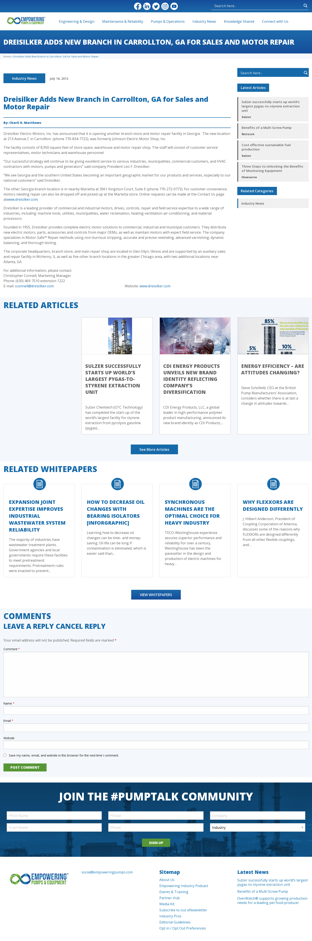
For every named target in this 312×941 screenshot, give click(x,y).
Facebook (137, 6)
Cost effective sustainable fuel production (266, 147)
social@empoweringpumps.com (107, 872)
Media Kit (167, 904)
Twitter (156, 6)
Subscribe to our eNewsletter (183, 910)
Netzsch (248, 134)
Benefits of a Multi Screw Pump (267, 127)
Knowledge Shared (239, 21)
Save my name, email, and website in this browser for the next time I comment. (64, 755)
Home (7, 56)
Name (8, 703)
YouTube (174, 6)
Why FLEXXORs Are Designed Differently (273, 505)
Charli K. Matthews (25, 123)
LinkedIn (146, 6)
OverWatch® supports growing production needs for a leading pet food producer (272, 900)
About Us (167, 879)
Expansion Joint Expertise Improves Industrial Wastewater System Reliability (37, 515)
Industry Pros (170, 916)
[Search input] (236, 6)
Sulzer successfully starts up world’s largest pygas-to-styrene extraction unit (271, 106)
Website (9, 738)
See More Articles (154, 449)
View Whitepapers (156, 594)
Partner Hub (169, 898)
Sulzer (246, 117)
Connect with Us (275, 21)
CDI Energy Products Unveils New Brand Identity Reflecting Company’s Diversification (191, 379)
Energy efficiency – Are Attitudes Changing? (272, 369)
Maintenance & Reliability (122, 21)
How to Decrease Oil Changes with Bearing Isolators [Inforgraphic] (116, 512)
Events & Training (173, 891)
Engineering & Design (76, 21)
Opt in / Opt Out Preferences (182, 928)
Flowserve (249, 177)
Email (8, 721)
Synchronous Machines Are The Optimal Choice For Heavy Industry (192, 512)
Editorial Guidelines (175, 922)
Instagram (165, 6)
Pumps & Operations (168, 21)
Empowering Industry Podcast (183, 885)
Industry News (204, 21)
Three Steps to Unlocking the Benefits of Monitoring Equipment (272, 168)
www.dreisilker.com (22, 199)
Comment (11, 649)
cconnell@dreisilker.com (34, 286)
